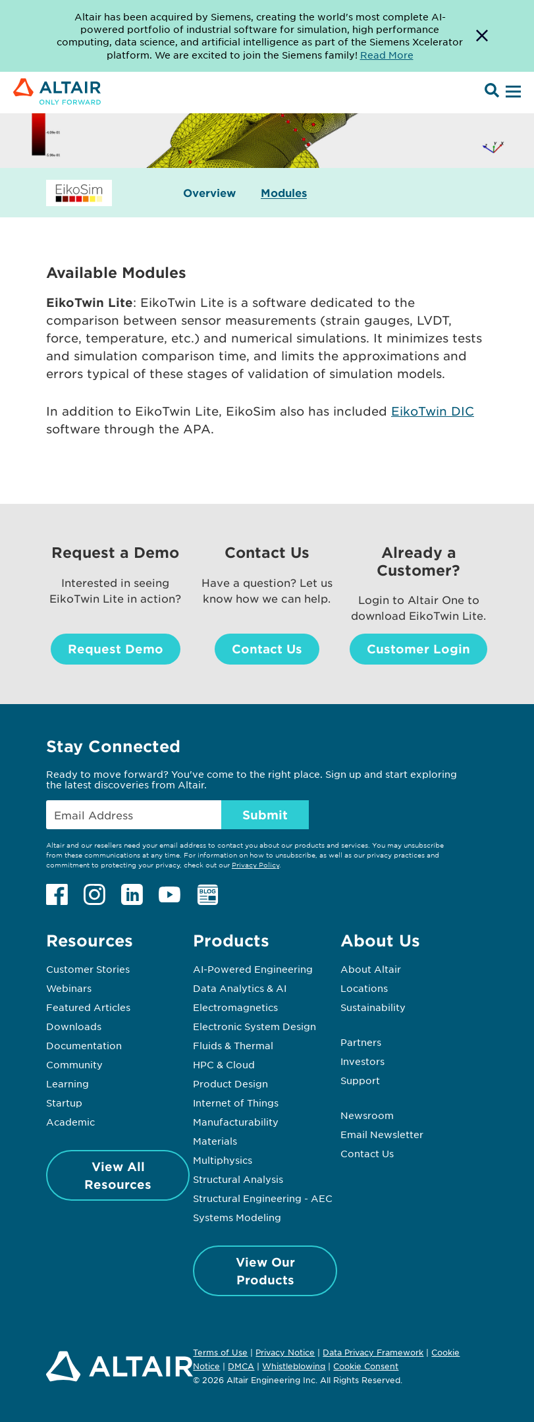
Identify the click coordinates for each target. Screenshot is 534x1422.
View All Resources (117, 1175)
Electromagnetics (235, 1007)
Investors (362, 1061)
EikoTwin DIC (432, 411)
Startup (64, 1102)
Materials (215, 1141)
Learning (67, 1083)
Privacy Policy (255, 864)
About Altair (370, 969)
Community (74, 1064)
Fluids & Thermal (233, 1045)
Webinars (69, 988)
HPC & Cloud (224, 1064)
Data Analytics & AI (239, 988)
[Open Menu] (511, 92)
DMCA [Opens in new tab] (241, 1366)
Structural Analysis (238, 1179)
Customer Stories (88, 969)
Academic (70, 1122)
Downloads (73, 1026)
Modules (284, 192)
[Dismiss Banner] (482, 36)
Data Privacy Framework (373, 1352)
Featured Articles (88, 1007)
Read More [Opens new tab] (387, 55)
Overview (209, 192)
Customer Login (418, 649)
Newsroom (367, 1115)
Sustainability (373, 1007)
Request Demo (115, 649)
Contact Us (267, 649)
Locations (364, 988)
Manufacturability (236, 1122)
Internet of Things (236, 1102)
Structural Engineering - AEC (263, 1198)
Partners (360, 1042)
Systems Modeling (237, 1217)
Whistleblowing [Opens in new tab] (293, 1366)
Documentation (84, 1045)
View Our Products (265, 1271)
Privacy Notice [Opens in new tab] (285, 1352)
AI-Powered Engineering (253, 969)
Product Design (230, 1083)
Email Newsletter (381, 1134)
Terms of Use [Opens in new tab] (220, 1352)
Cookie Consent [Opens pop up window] (365, 1366)
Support (360, 1080)
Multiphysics (222, 1160)
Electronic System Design (254, 1026)
